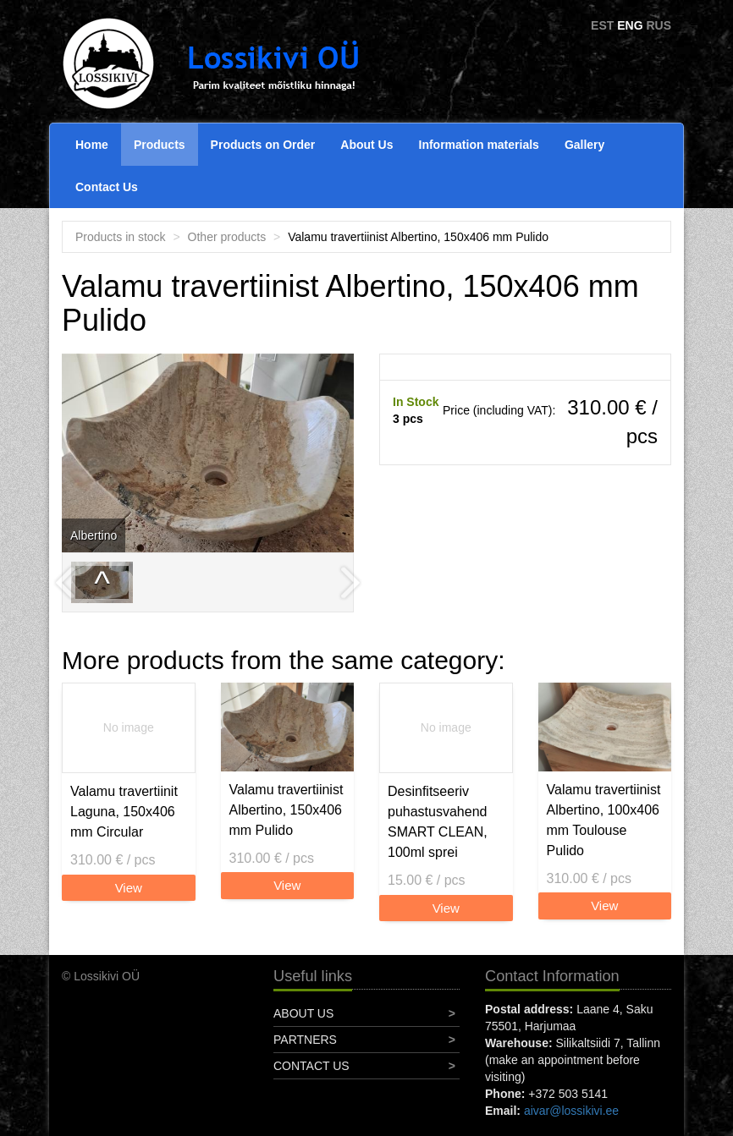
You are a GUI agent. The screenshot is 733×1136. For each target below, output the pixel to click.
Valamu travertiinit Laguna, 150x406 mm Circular (124, 811)
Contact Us (106, 187)
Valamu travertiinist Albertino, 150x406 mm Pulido (286, 809)
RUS (658, 25)
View (128, 888)
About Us (366, 144)
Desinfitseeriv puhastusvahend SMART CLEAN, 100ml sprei (438, 821)
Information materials (479, 144)
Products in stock (120, 237)
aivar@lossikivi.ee (571, 1110)
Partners (305, 1039)
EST (602, 25)
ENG (629, 25)
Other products (227, 237)
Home (91, 144)
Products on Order (263, 144)
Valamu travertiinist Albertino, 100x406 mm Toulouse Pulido (604, 820)
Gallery (584, 144)
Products (159, 144)
